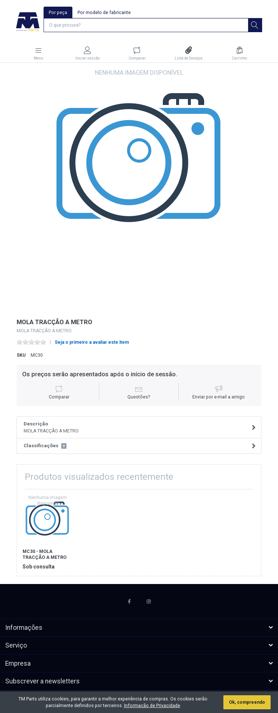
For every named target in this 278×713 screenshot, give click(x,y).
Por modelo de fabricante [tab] (104, 12)
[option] (139, 190)
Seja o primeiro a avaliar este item (92, 342)
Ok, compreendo (247, 702)
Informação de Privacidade (152, 705)
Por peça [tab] (58, 12)
